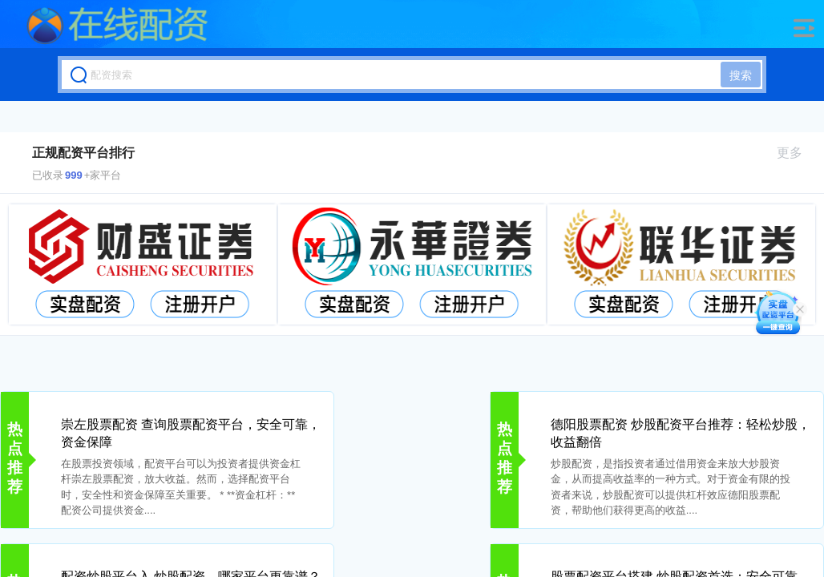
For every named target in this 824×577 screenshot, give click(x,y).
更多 (796, 152)
